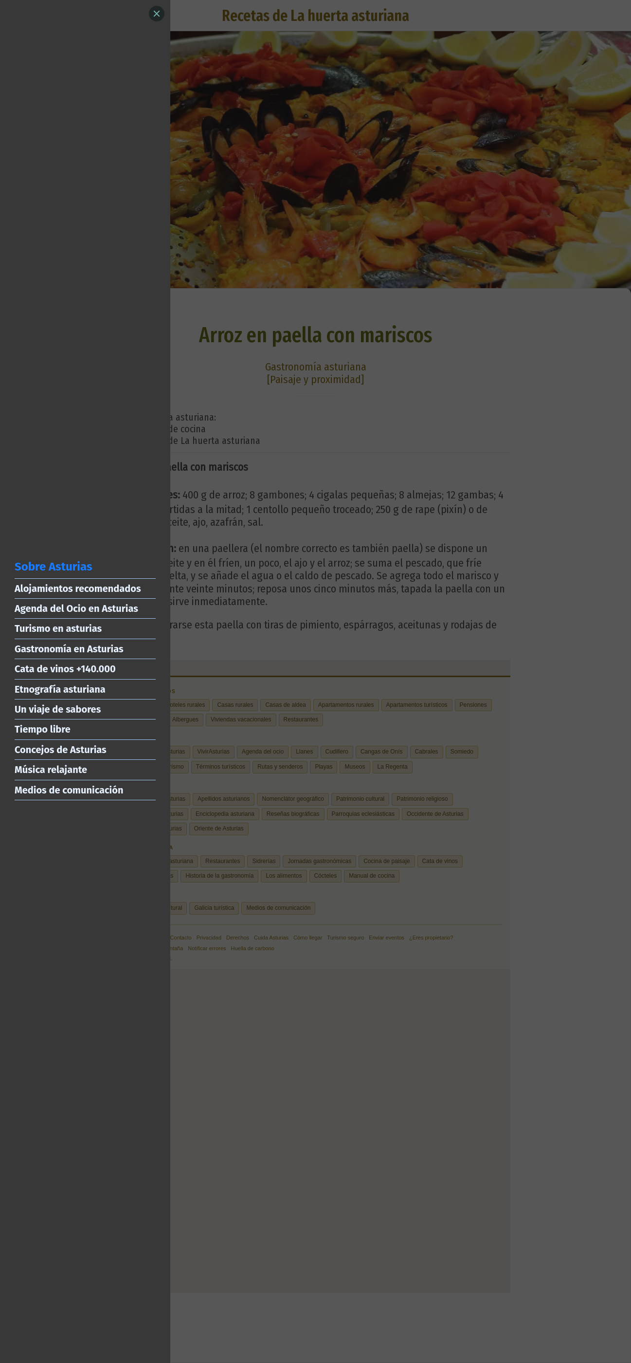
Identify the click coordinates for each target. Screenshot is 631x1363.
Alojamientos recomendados (78, 588)
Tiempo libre (43, 729)
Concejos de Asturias (61, 749)
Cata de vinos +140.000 (65, 669)
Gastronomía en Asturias (69, 649)
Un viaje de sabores (58, 709)
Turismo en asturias (58, 628)
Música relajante (51, 769)
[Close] (156, 13)
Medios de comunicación (69, 790)
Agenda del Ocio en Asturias (76, 608)
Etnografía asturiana (60, 689)
